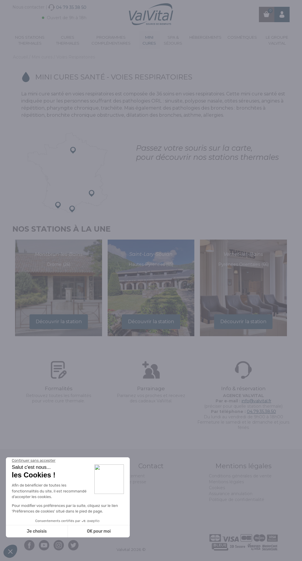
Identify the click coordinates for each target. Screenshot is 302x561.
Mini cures (149, 40)
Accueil (21, 57)
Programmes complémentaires (111, 40)
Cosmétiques (242, 37)
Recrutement (130, 476)
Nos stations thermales (30, 40)
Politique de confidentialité (236, 499)
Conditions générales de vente (240, 476)
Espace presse (131, 481)
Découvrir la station (59, 321)
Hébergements (205, 37)
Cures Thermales (67, 40)
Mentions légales (226, 481)
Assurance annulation (230, 493)
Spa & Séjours (173, 40)
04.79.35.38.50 (261, 411)
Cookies (217, 487)
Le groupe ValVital (277, 40)
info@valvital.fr (256, 401)
